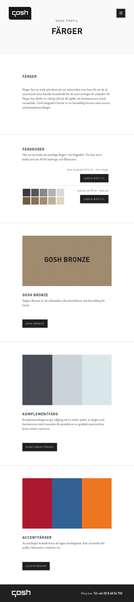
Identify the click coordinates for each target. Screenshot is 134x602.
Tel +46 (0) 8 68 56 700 (108, 593)
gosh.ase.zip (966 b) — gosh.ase (92, 190)
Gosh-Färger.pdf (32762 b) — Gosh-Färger (87, 169)
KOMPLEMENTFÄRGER (40, 447)
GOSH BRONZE (35, 323)
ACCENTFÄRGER (36, 566)
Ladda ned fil (94, 178)
